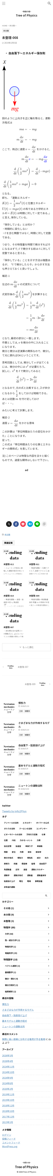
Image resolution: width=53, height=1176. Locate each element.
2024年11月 (8, 1066)
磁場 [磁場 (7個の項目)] (33, 863)
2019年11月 (8, 1094)
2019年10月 (8, 1100)
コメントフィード (11, 1142)
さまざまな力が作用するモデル (18, 1009)
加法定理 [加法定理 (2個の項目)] (7, 846)
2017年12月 (8, 1116)
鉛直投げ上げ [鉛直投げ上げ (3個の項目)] (9, 881)
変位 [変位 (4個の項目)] (14, 852)
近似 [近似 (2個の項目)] (17, 869)
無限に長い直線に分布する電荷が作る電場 (23, 1039)
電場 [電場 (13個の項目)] (29, 881)
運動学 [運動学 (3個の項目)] (6, 875)
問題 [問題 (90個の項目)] (6, 852)
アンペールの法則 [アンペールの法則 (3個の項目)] (11, 822)
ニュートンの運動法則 (30, 785)
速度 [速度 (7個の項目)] (25, 869)
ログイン (6, 1135)
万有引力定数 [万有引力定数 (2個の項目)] (31, 834)
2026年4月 (7, 1061)
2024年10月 (8, 1072)
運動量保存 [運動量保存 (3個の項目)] (41, 875)
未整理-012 (9, 564)
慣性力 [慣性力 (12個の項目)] (20, 857)
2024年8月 (7, 1083)
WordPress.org (9, 1146)
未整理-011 (34, 564)
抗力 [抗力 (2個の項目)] (46, 857)
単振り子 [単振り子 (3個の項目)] (29, 846)
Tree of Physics (26, 15)
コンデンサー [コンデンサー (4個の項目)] (41, 828)
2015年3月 (7, 1122)
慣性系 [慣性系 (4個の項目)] (30, 857)
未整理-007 (9, 627)
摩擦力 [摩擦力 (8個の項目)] (6, 863)
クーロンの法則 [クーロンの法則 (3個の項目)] (25, 828)
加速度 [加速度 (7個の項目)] (18, 846)
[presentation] (26, 135)
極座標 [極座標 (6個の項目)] (24, 863)
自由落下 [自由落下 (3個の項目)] (43, 863)
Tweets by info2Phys (14, 811)
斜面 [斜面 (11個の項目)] (15, 863)
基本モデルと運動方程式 (31, 765)
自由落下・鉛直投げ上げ (31, 745)
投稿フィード (9, 1138)
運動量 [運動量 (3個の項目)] (30, 875)
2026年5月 (7, 1055)
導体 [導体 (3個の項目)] (29, 852)
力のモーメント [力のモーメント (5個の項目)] (26, 840)
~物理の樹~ (26, 1162)
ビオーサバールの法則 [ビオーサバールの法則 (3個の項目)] (13, 834)
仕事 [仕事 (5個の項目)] (43, 834)
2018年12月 (8, 1105)
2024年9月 (7, 1077)
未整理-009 (34, 595)
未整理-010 (9, 595)
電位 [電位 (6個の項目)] (21, 881)
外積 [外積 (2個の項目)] (21, 852)
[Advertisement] (26, 493)
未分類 (7, 534)
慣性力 (22, 703)
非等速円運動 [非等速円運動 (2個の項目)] (9, 887)
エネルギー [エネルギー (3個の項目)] (27, 822)
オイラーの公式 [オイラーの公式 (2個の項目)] (42, 822)
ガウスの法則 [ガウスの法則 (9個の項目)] (9, 828)
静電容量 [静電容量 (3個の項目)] (38, 881)
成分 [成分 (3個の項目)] (39, 857)
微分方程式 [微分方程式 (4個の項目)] (8, 857)
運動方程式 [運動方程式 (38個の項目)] (18, 875)
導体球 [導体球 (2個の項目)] (38, 852)
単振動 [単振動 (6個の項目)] (39, 846)
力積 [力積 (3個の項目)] (38, 840)
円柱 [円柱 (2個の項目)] (14, 840)
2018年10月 (8, 1111)
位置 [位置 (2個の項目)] (6, 840)
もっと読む (28, 647)
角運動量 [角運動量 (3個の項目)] (7, 869)
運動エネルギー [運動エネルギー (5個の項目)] (37, 869)
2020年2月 (7, 1089)
